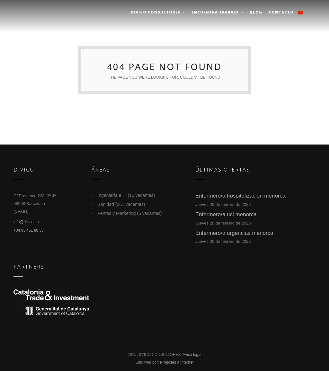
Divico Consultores (158, 12)
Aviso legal (192, 354)
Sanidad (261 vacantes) (121, 204)
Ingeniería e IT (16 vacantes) (126, 195)
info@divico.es (26, 222)
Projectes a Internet (176, 362)
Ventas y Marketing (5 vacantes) (130, 213)
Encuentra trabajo (217, 12)
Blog (256, 12)
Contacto (281, 12)
